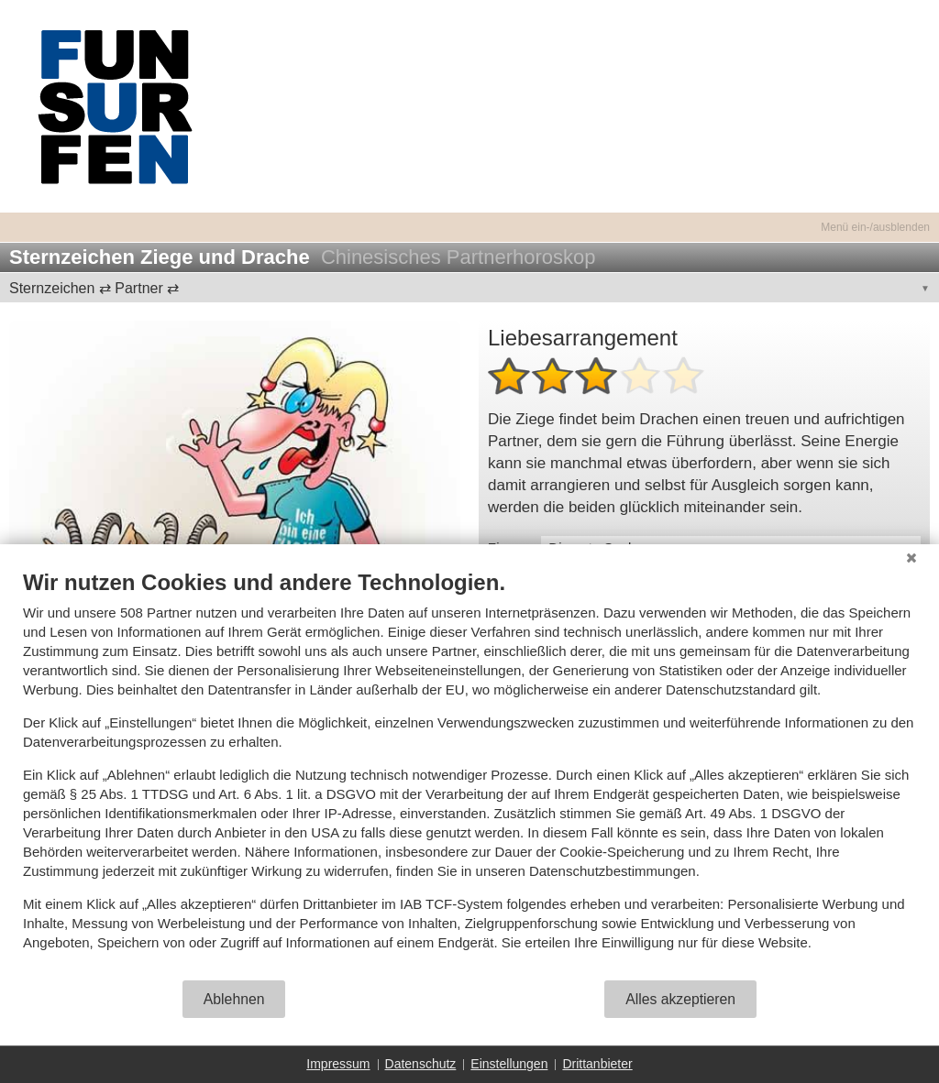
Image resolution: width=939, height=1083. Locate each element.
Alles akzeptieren (680, 999)
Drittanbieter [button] (597, 1063)
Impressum (338, 1063)
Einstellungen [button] (508, 1063)
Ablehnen (234, 999)
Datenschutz (421, 1063)
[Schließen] (911, 558)
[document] (469, 774)
